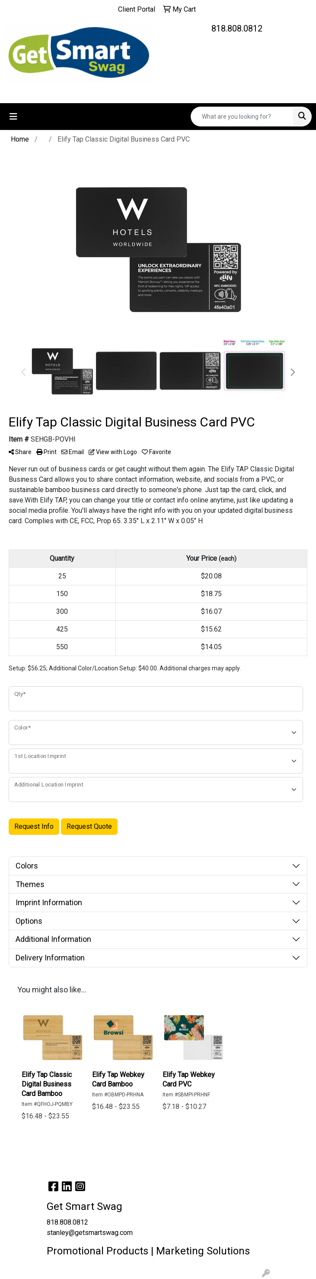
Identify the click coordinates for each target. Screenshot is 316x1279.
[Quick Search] (242, 116)
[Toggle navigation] (13, 117)
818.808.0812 (236, 28)
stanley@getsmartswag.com (90, 1232)
